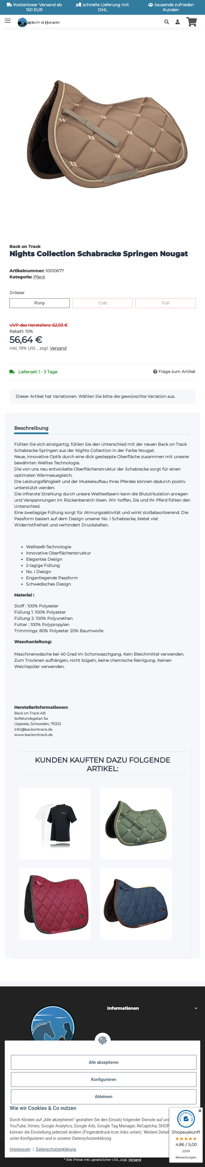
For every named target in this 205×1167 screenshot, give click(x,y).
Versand (58, 348)
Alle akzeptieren (104, 1062)
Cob (107, 303)
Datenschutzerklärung (56, 1149)
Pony (44, 303)
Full (169, 303)
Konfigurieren (103, 1079)
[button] (166, 22)
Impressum (20, 1149)
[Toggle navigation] (8, 18)
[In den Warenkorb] (14, 36)
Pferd (39, 277)
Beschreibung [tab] (31, 428)
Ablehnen (103, 1096)
